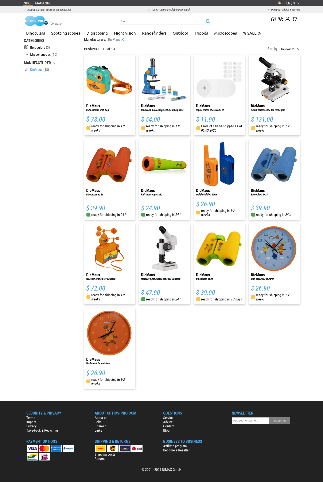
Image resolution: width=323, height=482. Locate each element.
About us (101, 418)
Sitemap (100, 426)
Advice (168, 422)
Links (98, 430)
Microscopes (225, 32)
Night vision (125, 32)
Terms (30, 418)
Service (168, 418)
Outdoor (180, 32)
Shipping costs (105, 454)
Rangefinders (154, 32)
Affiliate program (175, 446)
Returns (100, 458)
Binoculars (35, 32)
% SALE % (252, 32)
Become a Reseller (176, 450)
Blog (166, 430)
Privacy (31, 426)
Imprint (31, 422)
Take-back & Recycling (42, 430)
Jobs (98, 422)
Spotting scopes (65, 32)
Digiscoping (97, 32)
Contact (168, 426)
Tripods (201, 32)
